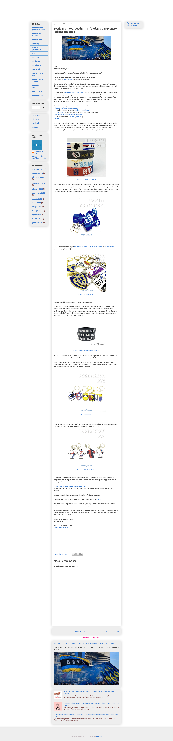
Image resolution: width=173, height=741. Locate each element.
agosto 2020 (37, 199)
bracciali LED (37, 40)
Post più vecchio (112, 631)
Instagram (35, 127)
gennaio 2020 (37, 223)
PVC (81, 110)
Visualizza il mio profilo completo (39, 157)
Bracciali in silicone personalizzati (66, 108)
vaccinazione (37, 95)
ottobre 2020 (37, 189)
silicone (87, 110)
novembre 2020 (38, 183)
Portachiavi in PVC (86, 414)
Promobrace (68, 79)
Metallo (76, 110)
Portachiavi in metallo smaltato (86, 294)
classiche (79, 117)
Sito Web (35, 119)
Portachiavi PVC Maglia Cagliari (86, 470)
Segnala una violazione (133, 24)
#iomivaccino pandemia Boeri (38, 29)
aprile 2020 (36, 215)
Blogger (99, 736)
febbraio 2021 (37, 169)
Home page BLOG (38, 115)
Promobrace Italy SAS (61, 528)
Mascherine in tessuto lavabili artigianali (68, 114)
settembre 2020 (38, 193)
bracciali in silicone (80, 247)
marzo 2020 (36, 219)
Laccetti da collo (109, 247)
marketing (36, 61)
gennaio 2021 (37, 173)
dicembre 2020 (38, 177)
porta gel (36, 69)
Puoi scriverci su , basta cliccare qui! (70, 486)
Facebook (35, 123)
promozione (37, 91)
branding (35, 44)
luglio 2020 (36, 203)
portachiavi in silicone (95, 247)
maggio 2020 (37, 211)
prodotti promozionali (37, 86)
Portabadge (59, 112)
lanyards (35, 57)
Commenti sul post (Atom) (90, 637)
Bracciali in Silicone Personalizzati (86, 179)
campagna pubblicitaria (37, 49)
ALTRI (56, 119)
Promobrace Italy (39, 152)
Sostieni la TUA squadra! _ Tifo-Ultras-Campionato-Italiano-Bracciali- (85, 643)
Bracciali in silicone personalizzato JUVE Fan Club (86, 350)
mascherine (36, 65)
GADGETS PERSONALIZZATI (74, 93)
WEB (99, 499)
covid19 (35, 53)
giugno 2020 (37, 207)
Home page (80, 631)
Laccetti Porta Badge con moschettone (86, 239)
